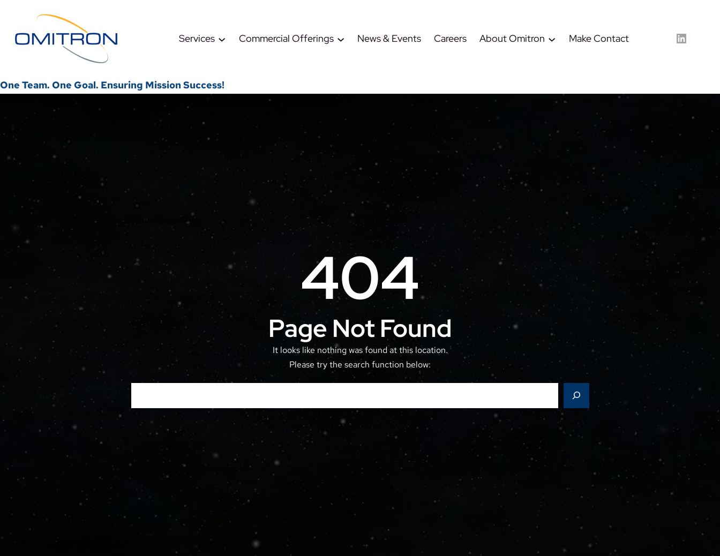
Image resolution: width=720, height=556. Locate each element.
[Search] (576, 396)
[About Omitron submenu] (552, 38)
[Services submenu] (222, 38)
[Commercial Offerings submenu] (340, 38)
